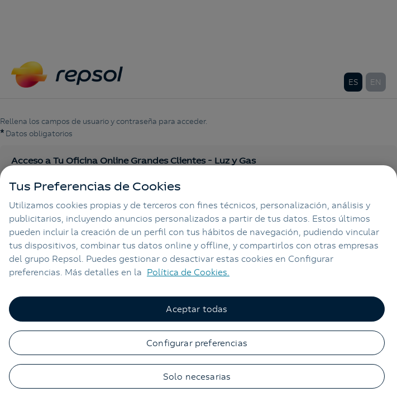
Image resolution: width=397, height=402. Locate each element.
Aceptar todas (196, 308)
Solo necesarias (197, 376)
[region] (198, 283)
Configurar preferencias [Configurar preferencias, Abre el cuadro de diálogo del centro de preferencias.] (196, 342)
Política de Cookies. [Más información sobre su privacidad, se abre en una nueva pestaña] (188, 271)
